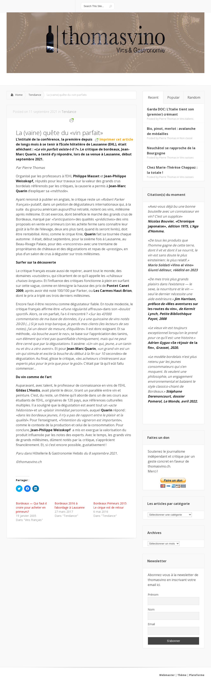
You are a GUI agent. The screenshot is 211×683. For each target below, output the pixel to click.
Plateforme (196, 675)
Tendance (35, 95)
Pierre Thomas (167, 119)
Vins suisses (186, 157)
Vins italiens (186, 119)
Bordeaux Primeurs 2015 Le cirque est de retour (110, 505)
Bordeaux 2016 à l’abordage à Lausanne (70, 505)
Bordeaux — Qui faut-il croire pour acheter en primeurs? (31, 507)
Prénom (153, 595)
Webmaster (167, 675)
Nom (151, 609)
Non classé (186, 138)
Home (19, 95)
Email (151, 624)
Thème (181, 675)
